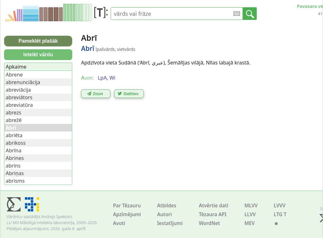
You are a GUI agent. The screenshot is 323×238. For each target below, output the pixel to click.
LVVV (279, 205)
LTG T (280, 214)
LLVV (250, 214)
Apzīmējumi (127, 214)
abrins (13, 165)
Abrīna (13, 150)
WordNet (209, 223)
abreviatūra (19, 104)
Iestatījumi (170, 223)
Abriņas (15, 173)
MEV (249, 223)
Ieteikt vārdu (38, 54)
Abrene (14, 74)
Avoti (119, 223)
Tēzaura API (212, 214)
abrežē (14, 120)
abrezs (13, 112)
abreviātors (19, 97)
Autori (164, 214)
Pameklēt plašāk (38, 41)
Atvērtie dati (213, 205)
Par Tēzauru (127, 205)
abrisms (15, 180)
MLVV (251, 205)
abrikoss (16, 142)
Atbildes (166, 205)
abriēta (14, 135)
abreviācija (18, 89)
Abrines (15, 158)
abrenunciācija (23, 82)
